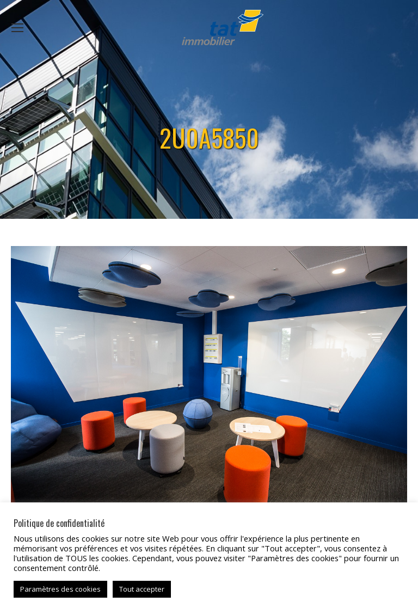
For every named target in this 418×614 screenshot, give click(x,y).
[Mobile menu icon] (17, 27)
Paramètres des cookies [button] (60, 589)
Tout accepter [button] (141, 589)
